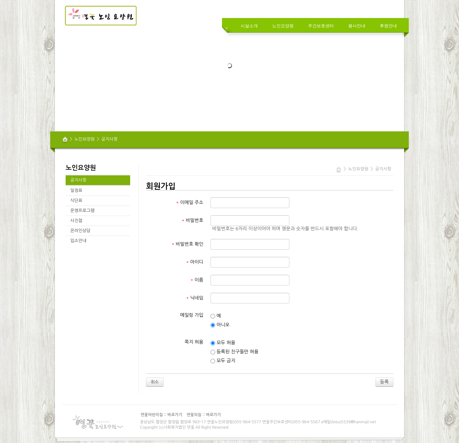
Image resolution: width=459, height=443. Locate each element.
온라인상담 (80, 230)
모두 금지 (222, 360)
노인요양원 (85, 139)
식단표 (76, 200)
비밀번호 (192, 220)
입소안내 (78, 241)
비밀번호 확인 (188, 244)
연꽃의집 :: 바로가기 (203, 415)
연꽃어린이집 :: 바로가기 (161, 415)
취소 (155, 382)
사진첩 (76, 220)
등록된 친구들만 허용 (234, 351)
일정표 (76, 190)
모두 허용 (222, 342)
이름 (196, 280)
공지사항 (109, 139)
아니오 (220, 324)
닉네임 (194, 298)
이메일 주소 (189, 202)
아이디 (194, 262)
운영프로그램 (82, 210)
